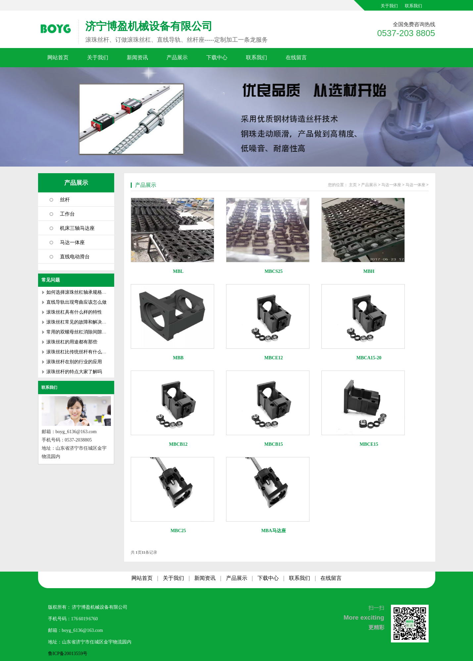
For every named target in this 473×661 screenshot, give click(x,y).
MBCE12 (273, 357)
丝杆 (65, 199)
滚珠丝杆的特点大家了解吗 (74, 371)
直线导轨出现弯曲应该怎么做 (76, 302)
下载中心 (216, 57)
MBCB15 (273, 444)
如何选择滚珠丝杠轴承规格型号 (78, 292)
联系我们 (413, 5)
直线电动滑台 (75, 256)
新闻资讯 (137, 57)
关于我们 (389, 5)
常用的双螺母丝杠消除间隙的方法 (81, 332)
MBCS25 (273, 271)
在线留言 (296, 57)
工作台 (67, 214)
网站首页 (58, 57)
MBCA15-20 (368, 357)
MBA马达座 (273, 530)
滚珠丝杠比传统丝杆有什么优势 (78, 351)
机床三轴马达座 (77, 228)
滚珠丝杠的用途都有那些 (71, 341)
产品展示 (177, 57)
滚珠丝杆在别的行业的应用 (74, 361)
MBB (178, 357)
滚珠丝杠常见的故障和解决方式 (78, 322)
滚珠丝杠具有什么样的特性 (74, 312)
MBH (368, 271)
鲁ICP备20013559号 (68, 653)
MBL (178, 271)
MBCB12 (178, 444)
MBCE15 (369, 444)
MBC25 (178, 530)
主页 (353, 184)
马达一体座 (72, 242)
